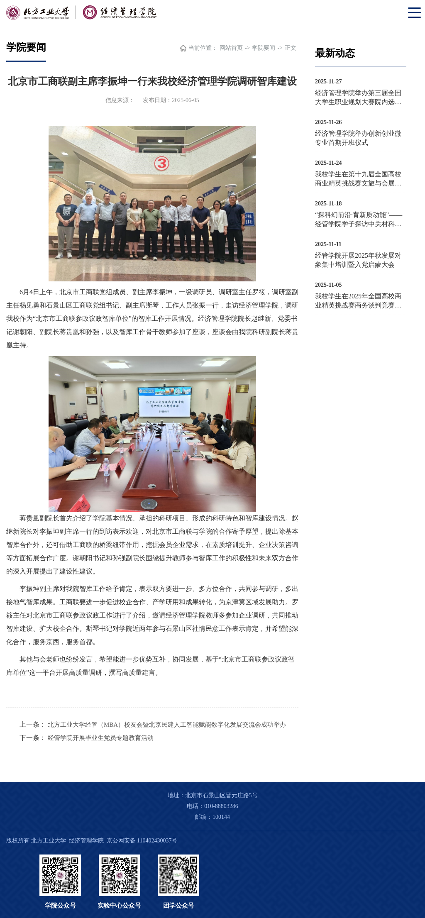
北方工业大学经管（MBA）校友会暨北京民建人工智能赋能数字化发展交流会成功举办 (167, 724)
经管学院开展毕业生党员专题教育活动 (101, 738)
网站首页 (231, 48)
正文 (290, 48)
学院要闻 (263, 48)
